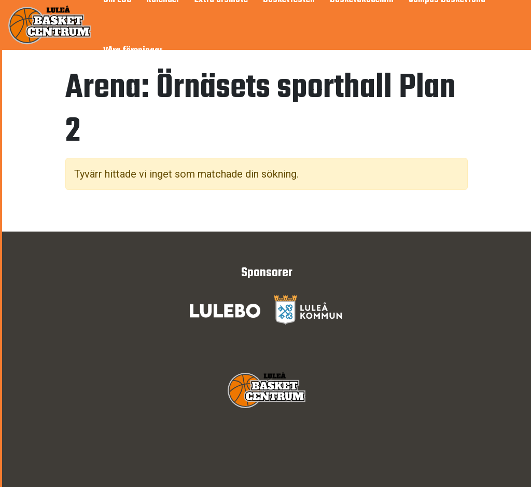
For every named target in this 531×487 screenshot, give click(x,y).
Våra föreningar (132, 51)
